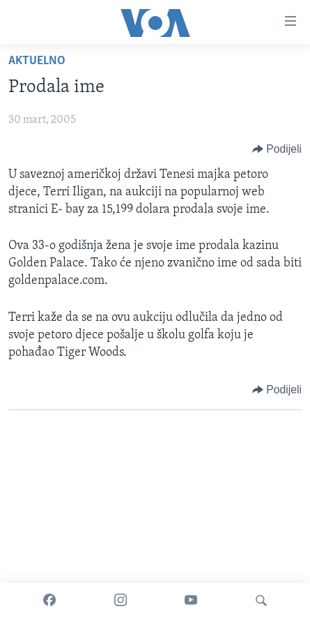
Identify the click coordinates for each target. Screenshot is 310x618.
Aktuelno (36, 61)
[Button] (277, 149)
